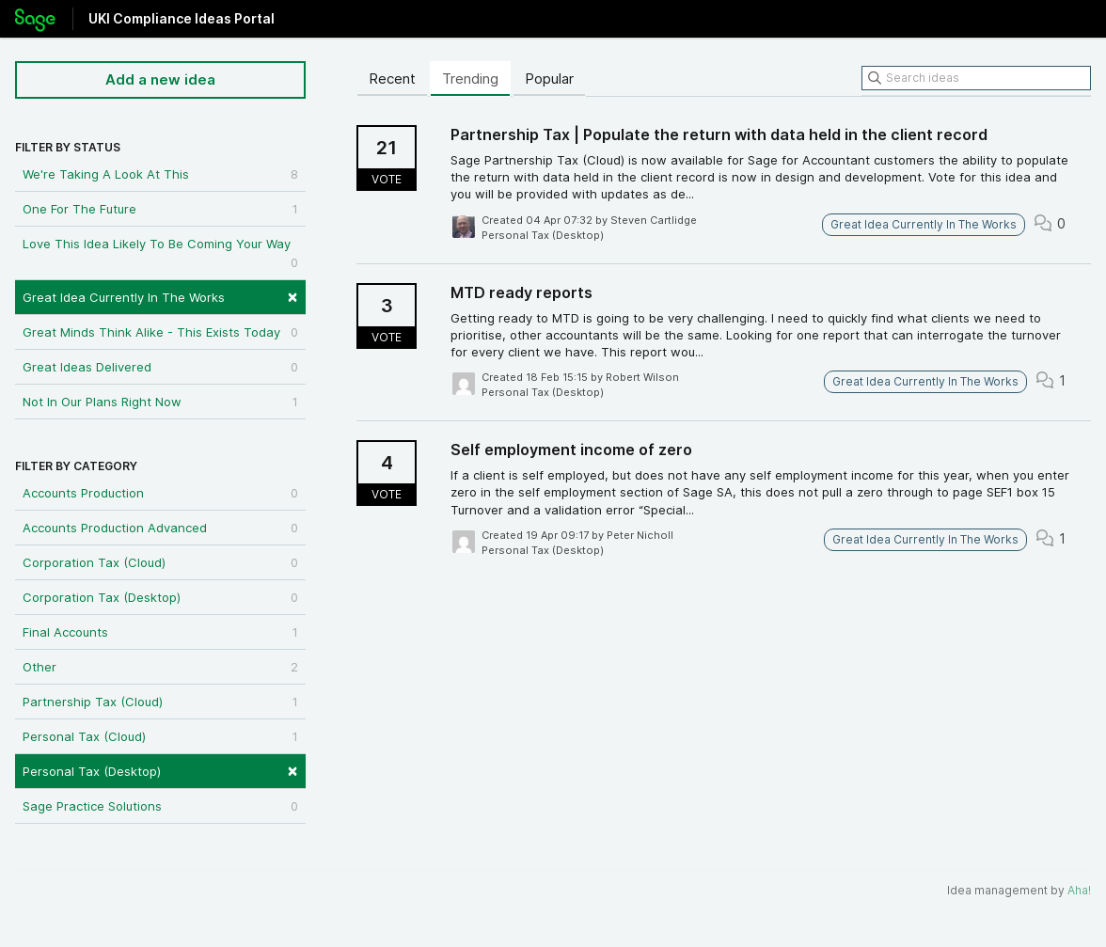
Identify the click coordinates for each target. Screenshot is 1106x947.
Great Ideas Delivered (160, 366)
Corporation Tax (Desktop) (160, 597)
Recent (392, 78)
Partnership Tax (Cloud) (160, 701)
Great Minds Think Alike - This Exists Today (160, 332)
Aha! (1079, 890)
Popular (549, 78)
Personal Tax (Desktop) (160, 770)
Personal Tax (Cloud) (160, 736)
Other (160, 666)
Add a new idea (160, 79)
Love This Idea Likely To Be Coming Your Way (160, 254)
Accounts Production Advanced (160, 527)
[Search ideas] (976, 78)
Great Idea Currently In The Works (160, 296)
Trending (470, 78)
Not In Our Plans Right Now (160, 401)
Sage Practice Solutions (160, 806)
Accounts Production (160, 492)
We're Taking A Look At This (160, 174)
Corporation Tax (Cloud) (160, 562)
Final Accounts (160, 632)
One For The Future (160, 208)
